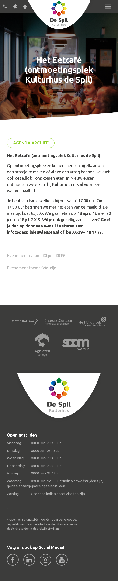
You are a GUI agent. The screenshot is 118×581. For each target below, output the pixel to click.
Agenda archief (31, 143)
